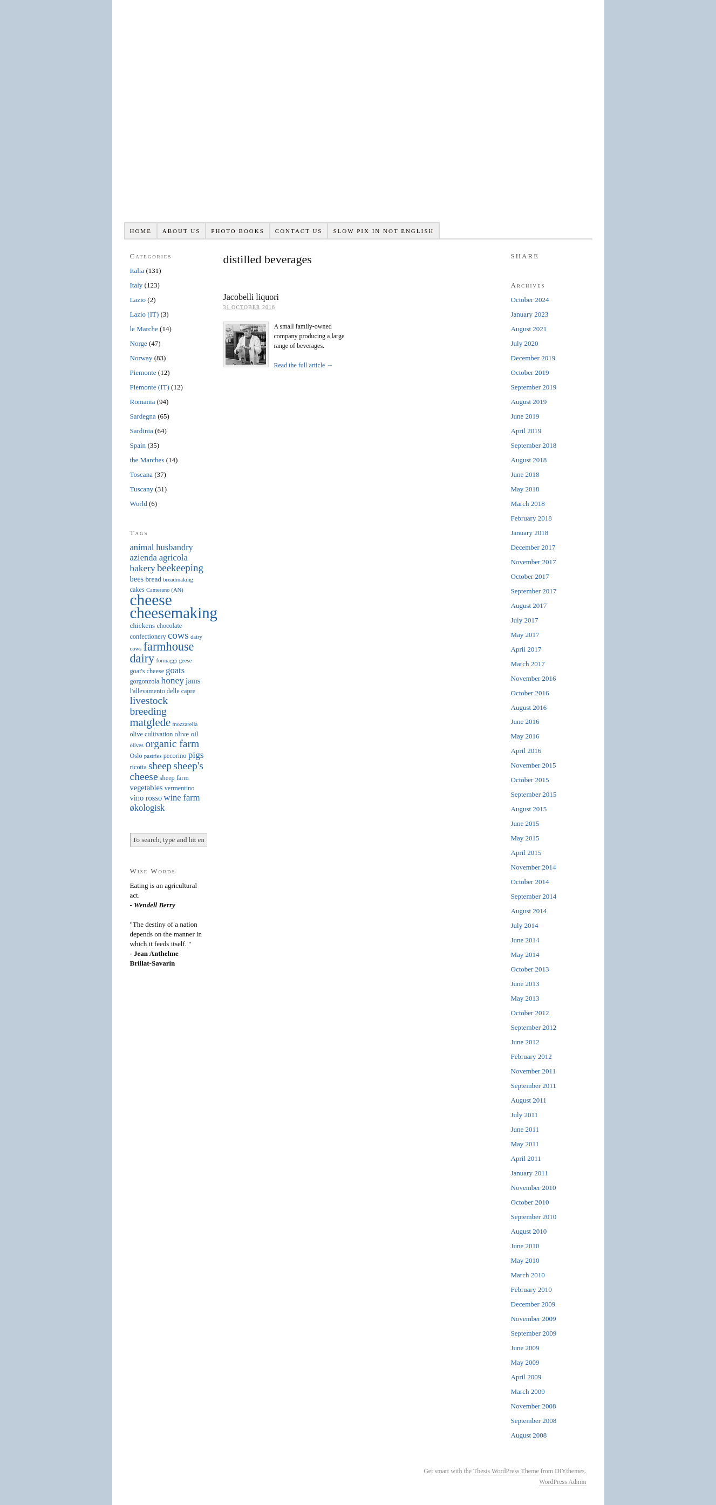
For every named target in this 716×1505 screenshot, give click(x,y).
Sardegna (143, 416)
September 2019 (534, 387)
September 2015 (534, 794)
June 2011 (525, 1129)
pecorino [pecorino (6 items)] (175, 756)
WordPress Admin (562, 1482)
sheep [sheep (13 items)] (160, 765)
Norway (141, 358)
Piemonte (143, 372)
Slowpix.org (358, 117)
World (138, 504)
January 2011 (529, 1173)
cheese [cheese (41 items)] (151, 599)
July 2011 (524, 1115)
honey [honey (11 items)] (172, 680)
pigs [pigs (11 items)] (196, 755)
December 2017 (533, 547)
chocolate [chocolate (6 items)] (169, 626)
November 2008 (533, 1406)
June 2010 (525, 1246)
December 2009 (533, 1304)
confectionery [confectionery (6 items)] (148, 636)
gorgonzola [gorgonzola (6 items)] (145, 681)
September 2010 (534, 1217)
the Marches (147, 460)
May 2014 (525, 954)
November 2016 (533, 678)
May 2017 (525, 635)
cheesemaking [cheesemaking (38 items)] (173, 612)
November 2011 (533, 1071)
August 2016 (529, 707)
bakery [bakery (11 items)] (142, 568)
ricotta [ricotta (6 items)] (138, 767)
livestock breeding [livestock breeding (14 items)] (149, 706)
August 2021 (529, 329)
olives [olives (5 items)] (137, 745)
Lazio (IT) (144, 314)
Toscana (141, 474)
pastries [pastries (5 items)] (153, 756)
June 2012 (525, 1042)
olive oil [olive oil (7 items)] (187, 734)
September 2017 (534, 591)
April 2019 (526, 431)
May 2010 (525, 1260)
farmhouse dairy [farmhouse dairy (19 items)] (162, 652)
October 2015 (530, 780)
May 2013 (525, 998)
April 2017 (526, 649)
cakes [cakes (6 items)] (137, 589)
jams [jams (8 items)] (193, 680)
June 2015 (525, 823)
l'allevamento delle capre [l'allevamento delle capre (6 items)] (163, 691)
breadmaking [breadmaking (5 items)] (178, 580)
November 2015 (533, 765)
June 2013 (525, 984)
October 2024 (530, 300)
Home (140, 231)
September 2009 (534, 1333)
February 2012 (531, 1056)
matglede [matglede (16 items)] (150, 722)
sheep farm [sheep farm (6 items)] (174, 778)
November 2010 (533, 1188)
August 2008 (529, 1435)
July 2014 (524, 925)
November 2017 (533, 562)
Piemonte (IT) (149, 387)
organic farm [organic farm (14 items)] (172, 743)
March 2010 (528, 1275)
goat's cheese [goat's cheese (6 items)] (147, 671)
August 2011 (529, 1100)
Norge (138, 343)
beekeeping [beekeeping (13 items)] (180, 567)
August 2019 (529, 402)
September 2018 (534, 445)
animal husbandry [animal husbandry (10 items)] (161, 547)
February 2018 (531, 518)
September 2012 (534, 1027)
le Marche (144, 329)
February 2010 (531, 1289)
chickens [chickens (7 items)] (142, 625)
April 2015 (526, 853)
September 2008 (534, 1421)
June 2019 (525, 416)
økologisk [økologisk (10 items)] (147, 808)
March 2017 (528, 664)
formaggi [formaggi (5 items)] (166, 660)
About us (181, 231)
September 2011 (533, 1086)
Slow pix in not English (383, 231)
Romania (142, 402)
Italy (136, 285)
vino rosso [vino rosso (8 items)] (146, 797)
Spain (138, 445)
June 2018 (525, 474)
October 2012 (530, 1013)
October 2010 (530, 1202)
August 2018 (529, 460)
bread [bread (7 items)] (153, 579)
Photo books (237, 231)
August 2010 (529, 1231)
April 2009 (526, 1377)
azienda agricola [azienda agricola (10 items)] (159, 557)
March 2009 (528, 1391)
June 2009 (525, 1348)
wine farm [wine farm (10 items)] (182, 797)
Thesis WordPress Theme (506, 1471)
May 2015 (525, 838)
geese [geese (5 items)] (185, 660)
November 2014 (533, 867)
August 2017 (529, 605)
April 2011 (526, 1158)
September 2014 (534, 896)
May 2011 (525, 1144)
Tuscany (142, 489)
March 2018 (528, 504)
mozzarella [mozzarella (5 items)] (184, 724)
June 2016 (525, 721)
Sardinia (141, 431)
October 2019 (530, 372)
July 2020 (524, 343)
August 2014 (529, 911)
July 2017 (524, 620)
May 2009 (525, 1362)
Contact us (299, 231)
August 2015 (529, 809)
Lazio (138, 300)
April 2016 (526, 751)
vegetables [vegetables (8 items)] (146, 787)
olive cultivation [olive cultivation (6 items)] (151, 734)
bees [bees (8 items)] (137, 578)
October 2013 (530, 969)
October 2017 (530, 576)
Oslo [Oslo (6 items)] (136, 756)
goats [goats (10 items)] (175, 670)
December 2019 (533, 358)
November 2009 (533, 1319)
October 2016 (530, 693)
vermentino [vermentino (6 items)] (180, 788)
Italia (137, 270)
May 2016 (525, 736)
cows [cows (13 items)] (178, 635)
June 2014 (525, 940)
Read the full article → (303, 365)
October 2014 (530, 882)
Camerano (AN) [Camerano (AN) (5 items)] (164, 590)
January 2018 (530, 533)
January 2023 (530, 314)
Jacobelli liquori (251, 297)
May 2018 (525, 489)
